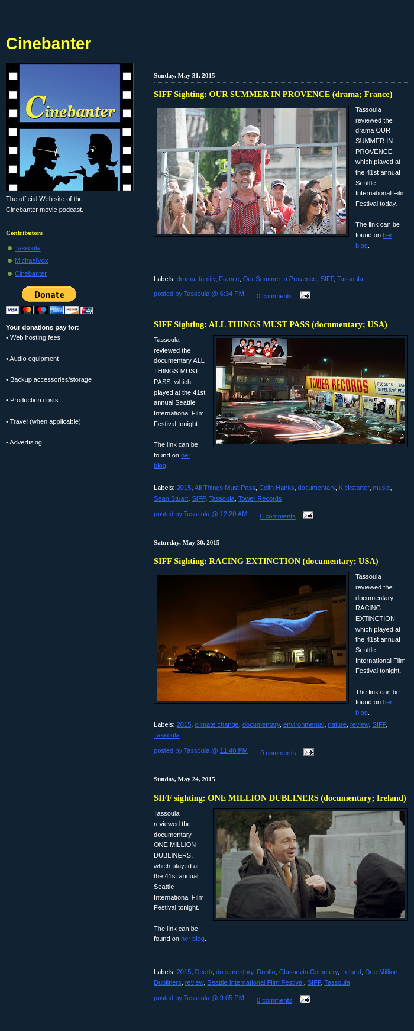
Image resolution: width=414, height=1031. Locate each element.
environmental (303, 724)
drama (186, 278)
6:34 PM (232, 293)
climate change (216, 724)
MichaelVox (31, 260)
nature (337, 724)
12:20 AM (234, 513)
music (381, 487)
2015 (184, 487)
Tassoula (350, 278)
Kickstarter (354, 487)
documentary (316, 487)
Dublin (266, 971)
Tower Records (260, 498)
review (359, 724)
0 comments (274, 295)
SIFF (327, 278)
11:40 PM (234, 750)
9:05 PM (232, 997)
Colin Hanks (277, 487)
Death (203, 971)
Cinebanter (31, 273)
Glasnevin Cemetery (308, 971)
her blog (193, 938)
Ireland (351, 971)
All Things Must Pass (225, 487)
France (229, 278)
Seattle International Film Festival (255, 982)
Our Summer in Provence (280, 278)
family (207, 278)
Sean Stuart (171, 498)
